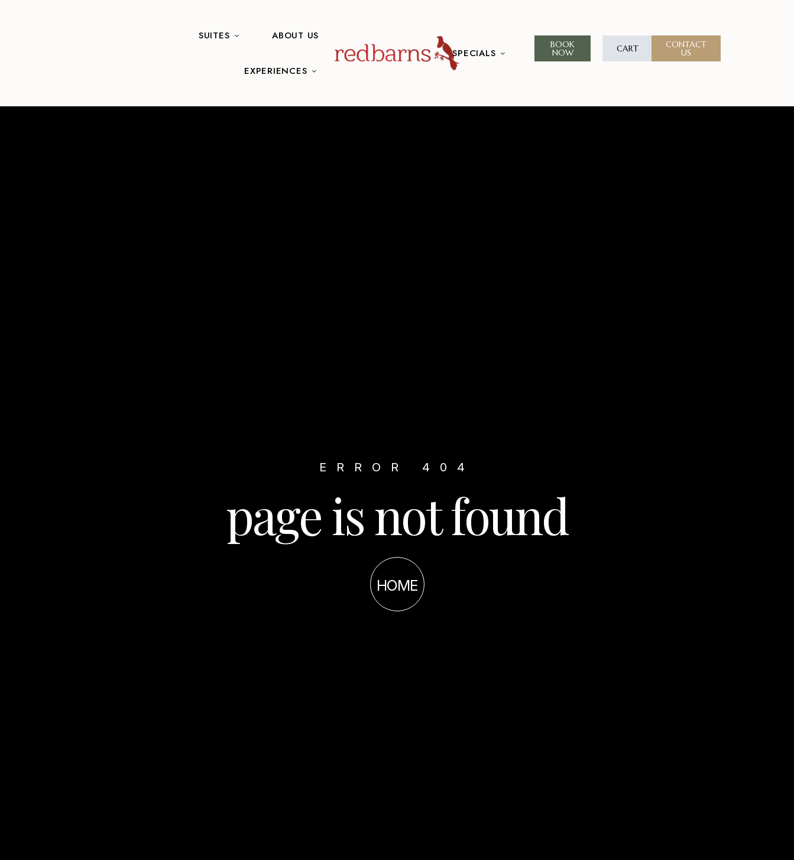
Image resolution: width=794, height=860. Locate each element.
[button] (562, 48)
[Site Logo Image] (397, 53)
